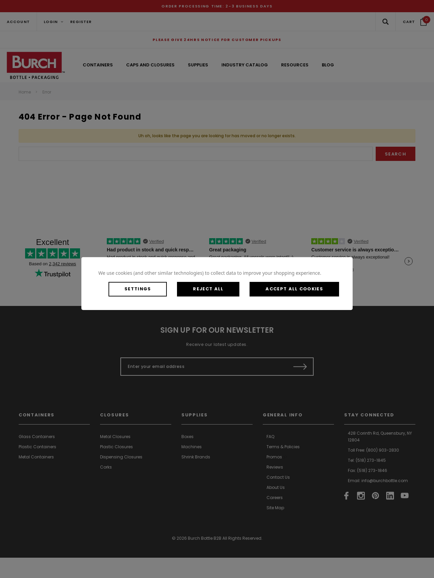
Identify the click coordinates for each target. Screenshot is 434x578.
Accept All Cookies (294, 289)
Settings (137, 289)
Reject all (208, 289)
